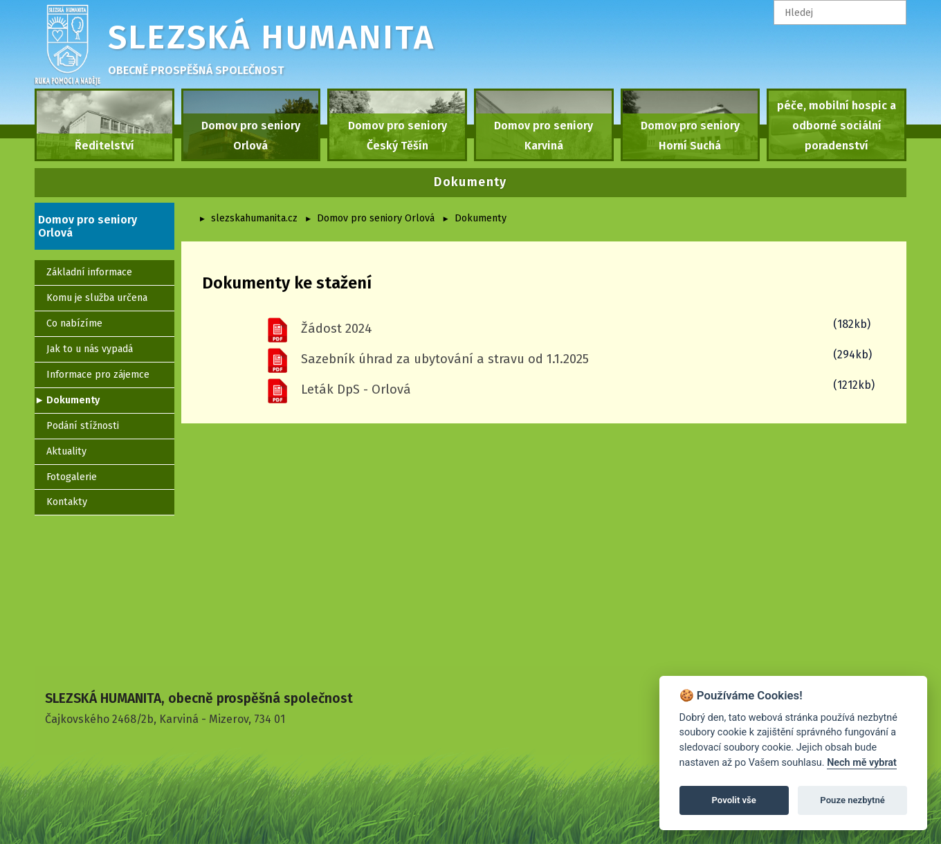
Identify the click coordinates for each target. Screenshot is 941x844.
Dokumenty (480, 218)
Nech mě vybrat (862, 763)
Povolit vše (734, 800)
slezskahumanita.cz (254, 218)
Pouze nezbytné (852, 800)
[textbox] (840, 12)
